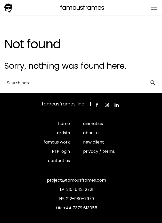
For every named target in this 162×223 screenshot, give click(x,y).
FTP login (61, 151)
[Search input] (76, 82)
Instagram (107, 105)
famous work (57, 142)
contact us (59, 161)
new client (93, 142)
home (64, 124)
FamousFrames (82, 7)
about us (92, 133)
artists (63, 133)
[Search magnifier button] (153, 82)
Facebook (97, 105)
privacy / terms (99, 151)
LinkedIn (116, 105)
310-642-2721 (79, 189)
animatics (93, 124)
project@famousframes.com (76, 180)
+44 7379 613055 (80, 208)
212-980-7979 (80, 199)
